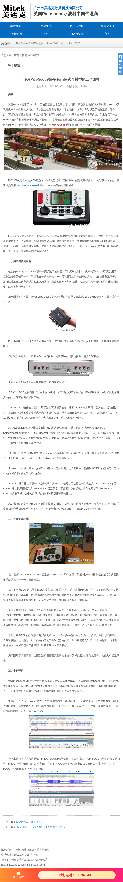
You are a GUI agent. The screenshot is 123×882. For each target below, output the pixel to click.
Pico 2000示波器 (56, 43)
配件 (46, 33)
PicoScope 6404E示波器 (29, 43)
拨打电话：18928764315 (76, 875)
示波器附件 (15, 33)
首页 (16, 55)
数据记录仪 (107, 26)
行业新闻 (34, 55)
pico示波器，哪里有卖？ (30, 821)
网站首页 (15, 26)
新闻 (107, 33)
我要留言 (18, 875)
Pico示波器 (77, 26)
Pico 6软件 (76, 33)
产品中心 (46, 26)
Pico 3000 (74, 43)
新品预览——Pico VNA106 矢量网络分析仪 (40, 827)
